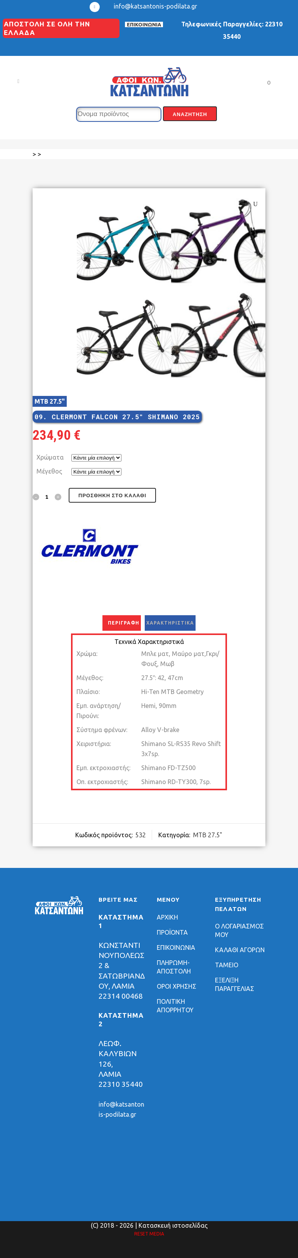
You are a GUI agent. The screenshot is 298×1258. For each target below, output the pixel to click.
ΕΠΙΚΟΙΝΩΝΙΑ (144, 24)
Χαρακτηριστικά (170, 622)
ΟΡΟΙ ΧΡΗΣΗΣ (176, 986)
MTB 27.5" (50, 401)
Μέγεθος (49, 471)
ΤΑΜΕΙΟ (226, 964)
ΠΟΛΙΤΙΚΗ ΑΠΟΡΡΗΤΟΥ (175, 1005)
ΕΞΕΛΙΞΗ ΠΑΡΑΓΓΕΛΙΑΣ (234, 984)
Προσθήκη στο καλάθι (112, 495)
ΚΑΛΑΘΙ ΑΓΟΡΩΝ (240, 949)
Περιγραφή (123, 622)
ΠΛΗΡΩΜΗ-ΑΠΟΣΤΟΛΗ (174, 967)
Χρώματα (50, 457)
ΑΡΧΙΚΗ (167, 917)
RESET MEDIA (149, 1233)
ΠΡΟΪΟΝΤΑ (172, 932)
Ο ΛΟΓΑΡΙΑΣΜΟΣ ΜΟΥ (239, 930)
